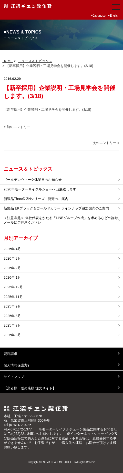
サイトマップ (14, 377)
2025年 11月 (13, 297)
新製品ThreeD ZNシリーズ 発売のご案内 (36, 199)
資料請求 (10, 354)
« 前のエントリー (17, 127)
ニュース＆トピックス (35, 61)
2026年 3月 (12, 258)
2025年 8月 (12, 316)
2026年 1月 (12, 277)
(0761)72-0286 (20, 425)
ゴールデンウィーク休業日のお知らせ (33, 180)
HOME (7, 61)
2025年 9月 (12, 306)
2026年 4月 (12, 249)
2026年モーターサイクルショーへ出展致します (40, 189)
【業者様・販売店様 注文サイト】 (30, 388)
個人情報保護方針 (17, 365)
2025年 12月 (13, 287)
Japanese (99, 15)
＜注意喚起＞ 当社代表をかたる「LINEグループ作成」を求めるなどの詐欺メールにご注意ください (61, 220)
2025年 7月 (12, 325)
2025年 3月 (12, 335)
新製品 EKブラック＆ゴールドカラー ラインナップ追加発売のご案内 (56, 208)
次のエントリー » (105, 143)
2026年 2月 (12, 268)
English (114, 15)
